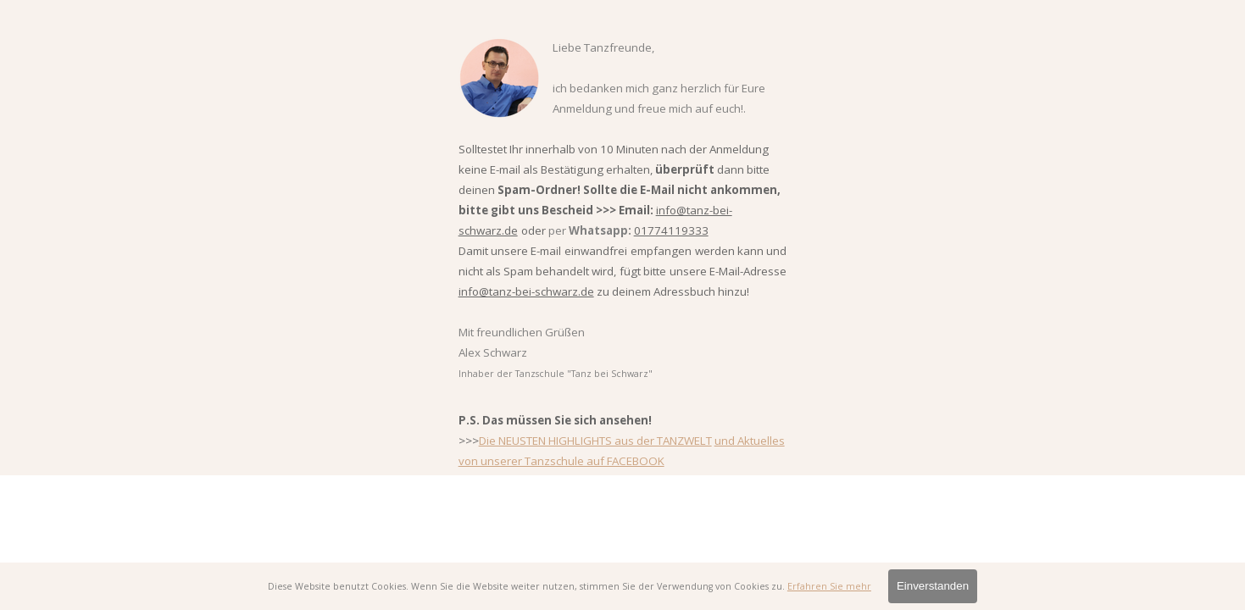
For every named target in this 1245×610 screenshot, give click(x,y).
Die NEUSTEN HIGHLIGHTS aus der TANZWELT (595, 440)
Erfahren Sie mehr (829, 586)
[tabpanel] (623, 253)
